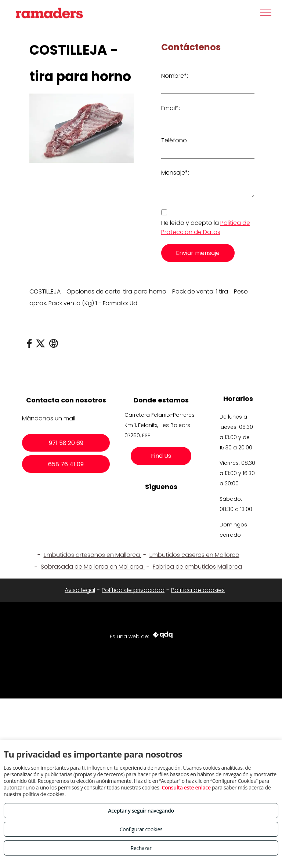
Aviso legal (80, 590)
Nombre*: (174, 76)
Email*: (170, 108)
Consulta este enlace (186, 787)
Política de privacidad (133, 590)
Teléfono (174, 140)
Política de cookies (198, 590)
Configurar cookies (141, 829)
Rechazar (140, 847)
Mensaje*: (175, 172)
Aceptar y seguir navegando (141, 810)
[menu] (265, 12)
